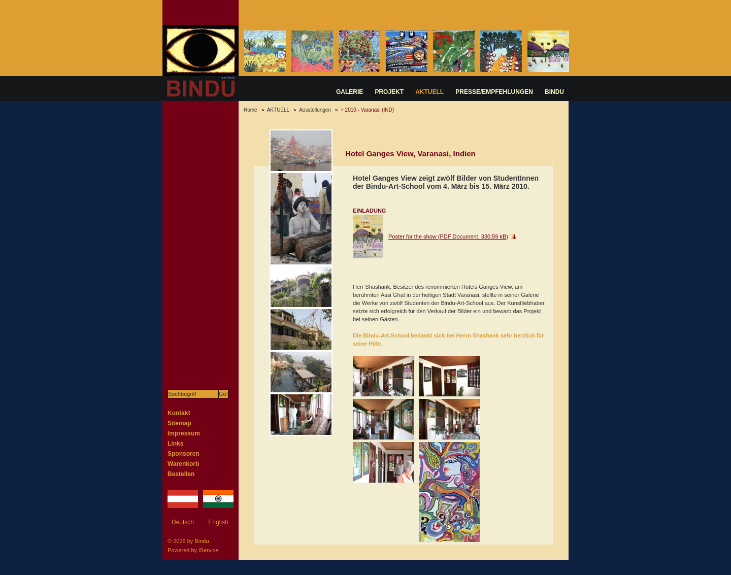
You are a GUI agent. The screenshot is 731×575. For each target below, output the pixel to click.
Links (175, 443)
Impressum (184, 433)
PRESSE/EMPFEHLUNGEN (494, 91)
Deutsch (183, 522)
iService (208, 550)
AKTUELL (429, 91)
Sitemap (179, 423)
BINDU (554, 91)
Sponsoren (184, 453)
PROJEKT (389, 91)
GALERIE (349, 91)
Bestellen (181, 474)
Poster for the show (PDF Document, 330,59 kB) (448, 236)
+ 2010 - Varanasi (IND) (367, 110)
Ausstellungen (315, 110)
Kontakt (179, 413)
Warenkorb (183, 463)
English (218, 522)
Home (250, 110)
